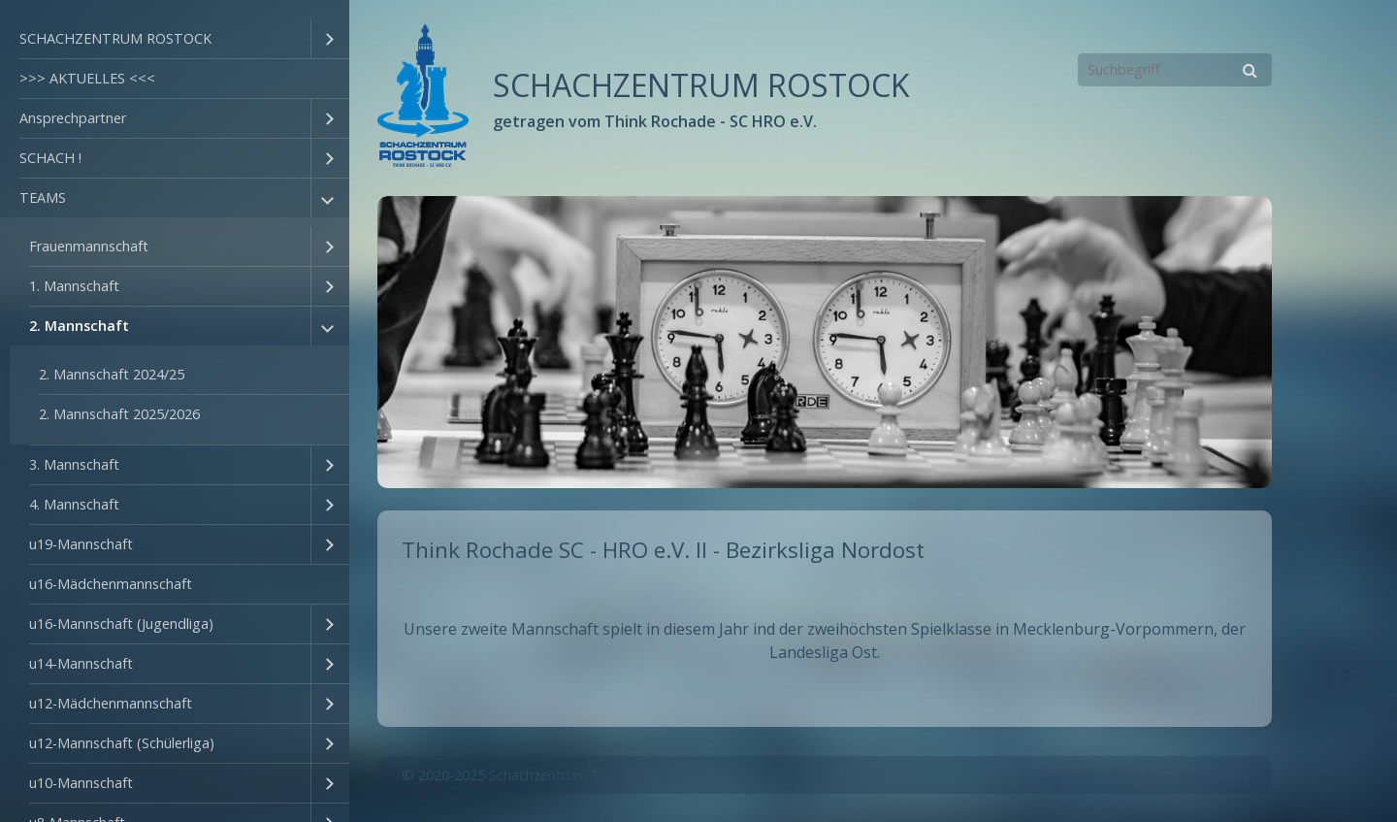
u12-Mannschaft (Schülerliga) (121, 743)
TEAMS (42, 197)
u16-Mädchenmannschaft (110, 584)
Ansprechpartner (72, 118)
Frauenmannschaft (88, 246)
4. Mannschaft (74, 504)
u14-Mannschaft (81, 663)
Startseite (1065, 775)
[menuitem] (174, 39)
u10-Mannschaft (81, 782)
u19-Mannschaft (81, 544)
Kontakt (1136, 775)
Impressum (1212, 775)
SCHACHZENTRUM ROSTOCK (115, 38)
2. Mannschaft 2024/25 (111, 374)
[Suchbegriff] (1175, 69)
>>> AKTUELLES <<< (87, 78)
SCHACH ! (50, 157)
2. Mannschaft (79, 325)
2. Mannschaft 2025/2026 (119, 414)
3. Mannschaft (74, 464)
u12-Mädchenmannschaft (110, 703)
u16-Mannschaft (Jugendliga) (121, 623)
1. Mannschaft (74, 286)
